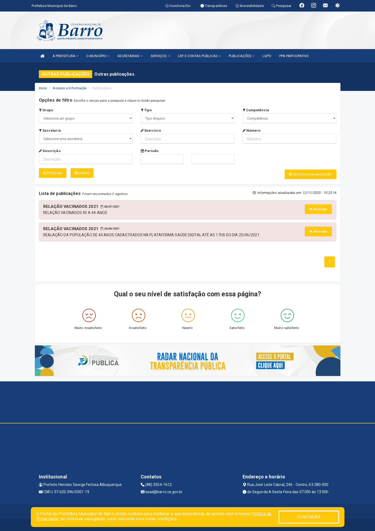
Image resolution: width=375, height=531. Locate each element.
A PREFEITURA (65, 56)
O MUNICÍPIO (97, 56)
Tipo (146, 110)
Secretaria (50, 130)
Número (252, 130)
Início (43, 88)
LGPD (266, 56)
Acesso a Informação (70, 88)
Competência (256, 110)
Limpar (82, 173)
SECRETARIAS (129, 56)
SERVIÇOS (160, 56)
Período (150, 151)
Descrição (50, 151)
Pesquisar (52, 173)
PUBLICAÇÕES (241, 56)
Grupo (46, 110)
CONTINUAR (309, 516)
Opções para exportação (310, 174)
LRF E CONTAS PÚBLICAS (199, 56)
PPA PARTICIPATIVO (294, 56)
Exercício (151, 130)
